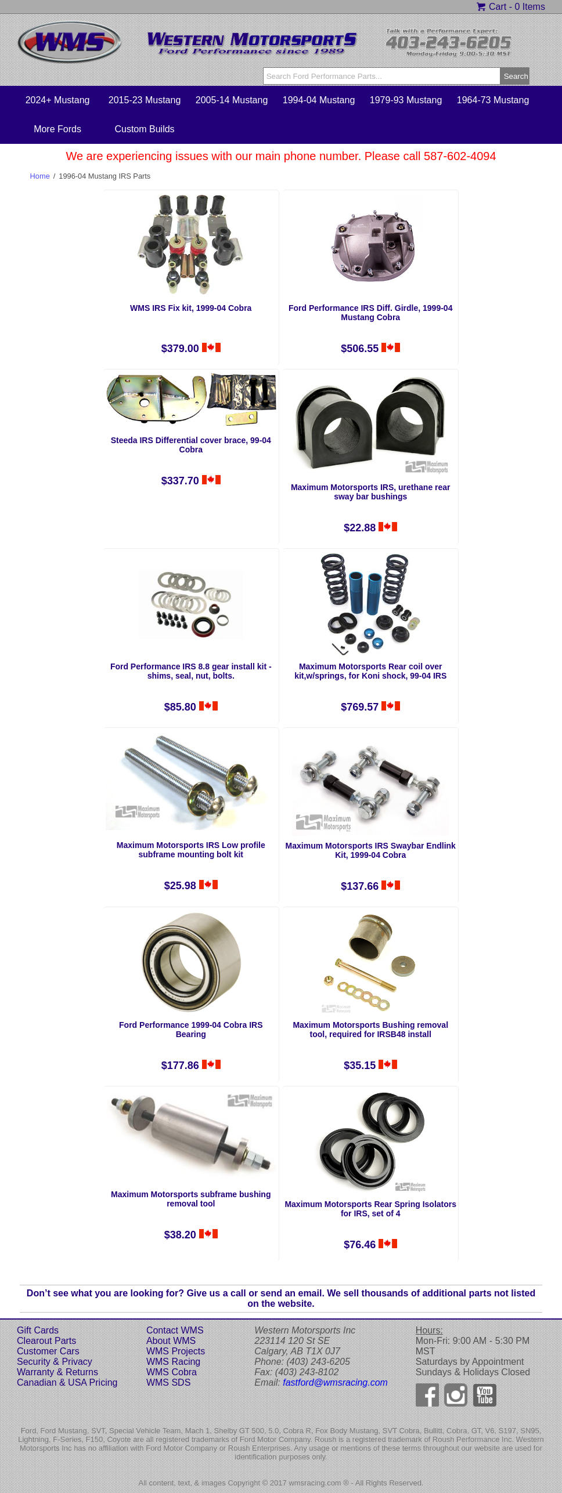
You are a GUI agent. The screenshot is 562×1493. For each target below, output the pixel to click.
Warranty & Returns (57, 1372)
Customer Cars (48, 1351)
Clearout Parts (46, 1341)
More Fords (57, 129)
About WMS (171, 1341)
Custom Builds (144, 129)
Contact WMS (175, 1330)
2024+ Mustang (58, 100)
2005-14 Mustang (232, 100)
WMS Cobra (171, 1372)
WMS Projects (175, 1351)
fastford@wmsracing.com (335, 1382)
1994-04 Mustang (319, 100)
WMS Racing (173, 1362)
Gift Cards (38, 1330)
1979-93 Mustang (406, 100)
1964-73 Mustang (493, 100)
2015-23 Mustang (145, 100)
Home (40, 176)
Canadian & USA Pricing (67, 1382)
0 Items (529, 7)
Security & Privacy (54, 1362)
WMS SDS (168, 1382)
